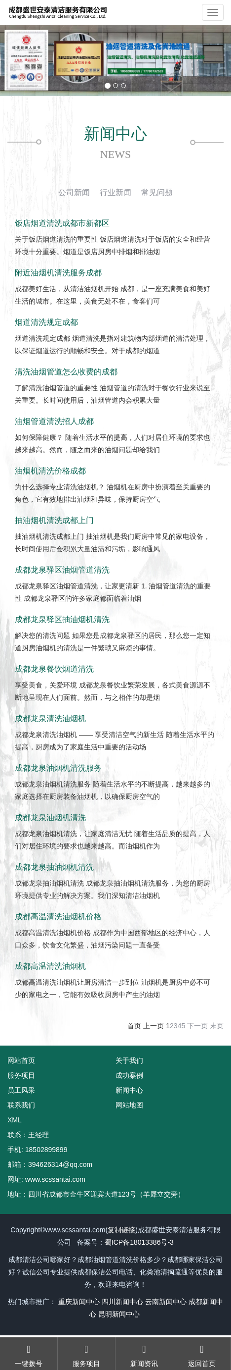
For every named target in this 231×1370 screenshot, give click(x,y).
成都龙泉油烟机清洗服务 (58, 768)
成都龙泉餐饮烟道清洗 (54, 669)
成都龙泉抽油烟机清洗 (54, 867)
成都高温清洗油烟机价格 (58, 916)
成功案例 (129, 1075)
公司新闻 (74, 192)
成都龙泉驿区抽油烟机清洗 (62, 619)
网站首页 (21, 1060)
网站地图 (129, 1105)
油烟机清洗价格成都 (50, 471)
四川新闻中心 (122, 1302)
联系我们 (21, 1105)
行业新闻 (115, 192)
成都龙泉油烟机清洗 (50, 817)
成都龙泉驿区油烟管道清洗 (62, 570)
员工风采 (21, 1090)
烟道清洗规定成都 (46, 322)
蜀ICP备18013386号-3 (139, 1242)
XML (14, 1120)
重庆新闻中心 (79, 1302)
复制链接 (121, 1230)
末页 (217, 1026)
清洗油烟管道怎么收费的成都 (66, 372)
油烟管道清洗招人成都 (54, 421)
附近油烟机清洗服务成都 (58, 272)
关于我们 (129, 1060)
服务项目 (21, 1075)
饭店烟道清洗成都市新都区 (62, 223)
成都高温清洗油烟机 (50, 966)
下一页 (197, 1026)
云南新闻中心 (166, 1302)
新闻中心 (129, 1090)
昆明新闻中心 (119, 1314)
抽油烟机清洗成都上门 (54, 520)
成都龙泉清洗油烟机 (50, 718)
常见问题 (157, 192)
